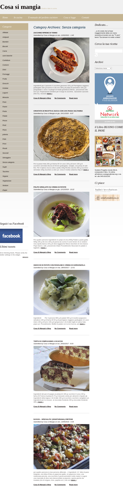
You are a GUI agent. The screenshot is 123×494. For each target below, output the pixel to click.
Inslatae (5, 88)
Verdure (5, 185)
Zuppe (5, 190)
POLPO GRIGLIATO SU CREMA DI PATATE (50, 187)
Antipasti (6, 37)
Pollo (4, 139)
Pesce (5, 120)
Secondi (5, 153)
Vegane (5, 176)
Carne (5, 51)
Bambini (5, 42)
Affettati (5, 32)
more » (49, 94)
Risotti (5, 148)
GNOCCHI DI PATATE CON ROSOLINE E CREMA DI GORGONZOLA (59, 265)
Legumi (5, 93)
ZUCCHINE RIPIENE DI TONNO (45, 33)
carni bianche (7, 56)
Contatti (85, 17)
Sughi (5, 167)
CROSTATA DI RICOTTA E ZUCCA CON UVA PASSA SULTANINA (58, 111)
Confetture (6, 60)
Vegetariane (7, 181)
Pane (4, 102)
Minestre (6, 97)
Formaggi (6, 74)
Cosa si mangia (20, 6)
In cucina (18, 17)
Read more (73, 98)
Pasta (5, 111)
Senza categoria (8, 162)
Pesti (4, 125)
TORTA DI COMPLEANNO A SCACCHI (48, 341)
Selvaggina (7, 158)
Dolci (4, 70)
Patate (5, 116)
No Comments (60, 98)
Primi (4, 144)
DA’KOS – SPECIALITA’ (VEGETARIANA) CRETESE (53, 419)
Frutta (5, 79)
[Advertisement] (11, 208)
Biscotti (5, 46)
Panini (5, 107)
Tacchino (6, 171)
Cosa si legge (70, 17)
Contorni (6, 65)
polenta (5, 134)
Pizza (5, 130)
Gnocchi (6, 83)
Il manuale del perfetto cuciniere (43, 17)
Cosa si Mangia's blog (42, 98)
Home (5, 17)
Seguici (25, 257)
